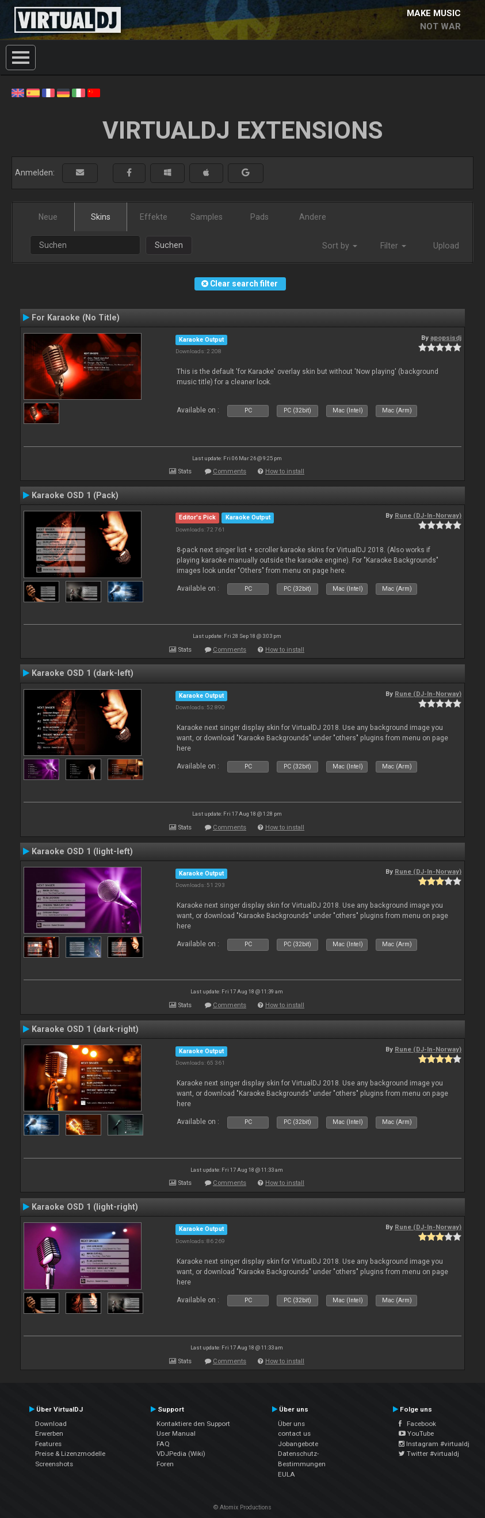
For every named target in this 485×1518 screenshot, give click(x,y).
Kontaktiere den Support (193, 1424)
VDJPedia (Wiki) (180, 1454)
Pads (259, 216)
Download (51, 1424)
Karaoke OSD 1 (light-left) (82, 851)
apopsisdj (445, 338)
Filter (393, 245)
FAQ (163, 1444)
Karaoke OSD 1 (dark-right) (85, 1029)
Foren (165, 1464)
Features (48, 1444)
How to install (284, 471)
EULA (286, 1474)
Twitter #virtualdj (429, 1454)
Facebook (417, 1424)
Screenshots (54, 1464)
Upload (446, 245)
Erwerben (49, 1433)
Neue (48, 216)
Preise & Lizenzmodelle (70, 1454)
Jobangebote (298, 1444)
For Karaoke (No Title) (76, 317)
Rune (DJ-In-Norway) (428, 515)
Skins (100, 216)
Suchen (169, 245)
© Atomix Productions (242, 1507)
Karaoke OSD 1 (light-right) (85, 1206)
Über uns (291, 1424)
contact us (294, 1433)
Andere (312, 216)
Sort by (339, 245)
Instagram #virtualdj (434, 1444)
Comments (229, 471)
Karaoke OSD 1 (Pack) (75, 495)
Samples (206, 216)
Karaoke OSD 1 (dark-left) (82, 673)
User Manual (176, 1433)
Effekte (153, 216)
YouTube (416, 1433)
